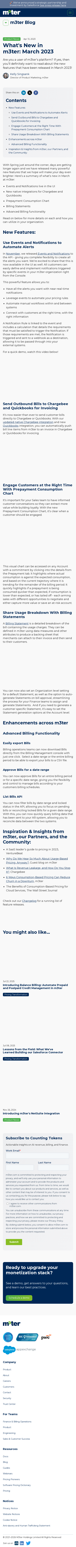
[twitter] (29, 92)
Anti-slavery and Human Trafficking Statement (26, 1525)
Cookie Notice (10, 1520)
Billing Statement (17, 623)
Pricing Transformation (15, 994)
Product (7, 1369)
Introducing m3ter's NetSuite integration (31, 1113)
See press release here (53, 5)
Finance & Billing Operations (17, 1421)
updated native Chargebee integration (28, 422)
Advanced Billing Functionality (29, 144)
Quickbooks (10, 425)
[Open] (70, 13)
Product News (11, 39)
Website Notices (11, 1514)
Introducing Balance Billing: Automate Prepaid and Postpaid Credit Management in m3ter (35, 987)
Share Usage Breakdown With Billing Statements (40, 134)
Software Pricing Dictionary (17, 1485)
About (6, 1375)
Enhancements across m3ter (25, 139)
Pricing (6, 1491)
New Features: (17, 107)
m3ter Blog (22, 22)
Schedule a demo (19, 1297)
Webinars (7, 1473)
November (13, 253)
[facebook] (35, 92)
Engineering (9, 1433)
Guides (6, 1468)
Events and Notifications (53, 253)
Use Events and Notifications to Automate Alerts (39, 112)
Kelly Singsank (19, 74)
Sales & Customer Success (16, 1439)
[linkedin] (23, 92)
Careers (7, 1381)
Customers (8, 1387)
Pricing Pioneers (11, 1479)
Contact (7, 1392)
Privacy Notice (10, 1508)
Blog (5, 1462)
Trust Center (9, 1404)
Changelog (29, 901)
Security (7, 1398)
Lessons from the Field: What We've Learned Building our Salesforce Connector (33, 1051)
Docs (5, 1456)
